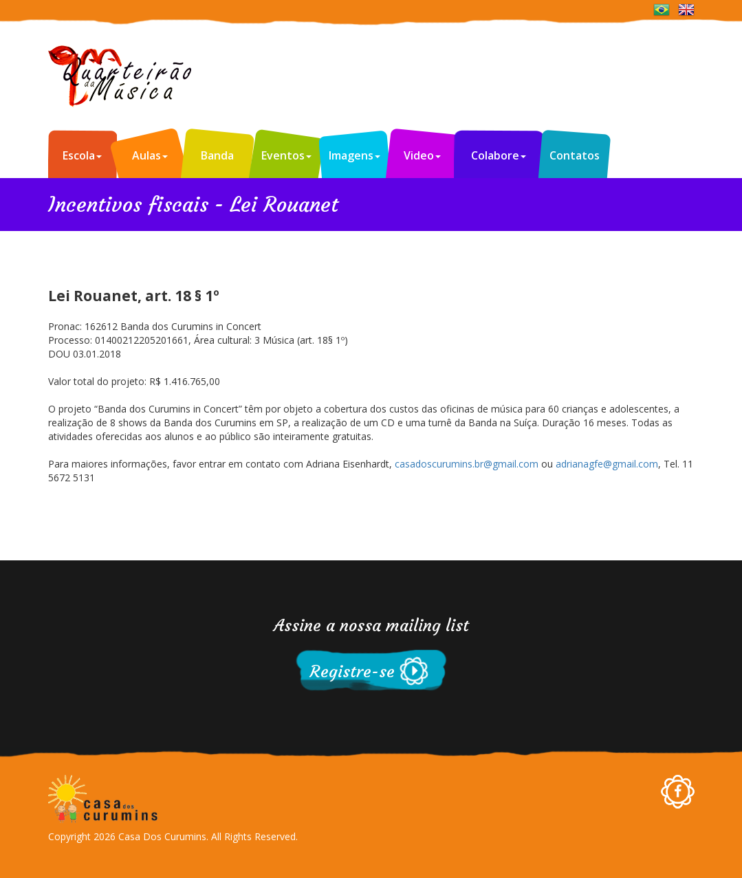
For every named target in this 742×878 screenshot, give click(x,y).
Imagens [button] (354, 155)
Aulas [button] (150, 155)
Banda (217, 155)
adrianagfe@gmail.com (607, 463)
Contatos (574, 155)
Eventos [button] (286, 155)
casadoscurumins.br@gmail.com (466, 463)
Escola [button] (82, 155)
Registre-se (352, 671)
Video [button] (422, 155)
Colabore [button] (498, 155)
